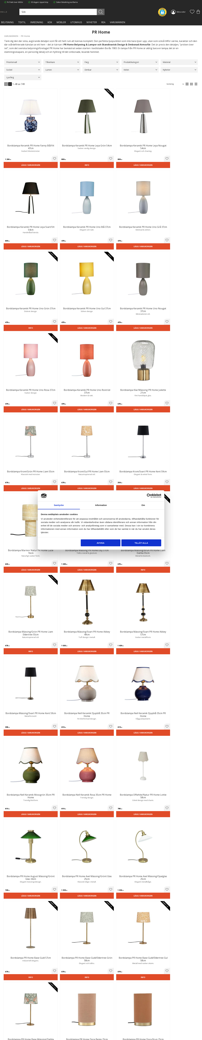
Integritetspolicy (60, 1023)
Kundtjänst (107, 1018)
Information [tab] (101, 505)
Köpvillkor (107, 1020)
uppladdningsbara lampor (137, 772)
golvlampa (28, 762)
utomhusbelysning (14, 793)
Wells (114, 622)
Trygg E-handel (60, 1018)
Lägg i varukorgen (19, 143)
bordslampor (107, 758)
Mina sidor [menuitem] (181, 12)
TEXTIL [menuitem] (22, 22)
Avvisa (100, 543)
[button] (192, 12)
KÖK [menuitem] (50, 22)
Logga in (106, 1031)
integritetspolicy (171, 985)
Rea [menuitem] (103, 22)
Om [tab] (143, 505)
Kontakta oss (59, 1026)
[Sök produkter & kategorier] (83, 12)
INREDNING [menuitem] (36, 22)
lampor (121, 862)
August (65, 626)
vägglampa (86, 765)
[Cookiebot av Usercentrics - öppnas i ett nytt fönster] (149, 496)
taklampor (68, 754)
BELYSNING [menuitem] (7, 22)
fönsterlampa (147, 765)
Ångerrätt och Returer (63, 1020)
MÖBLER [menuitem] (61, 22)
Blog (55, 1029)
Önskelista (107, 1034)
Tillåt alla (141, 543)
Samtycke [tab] (59, 505)
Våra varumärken (61, 1032)
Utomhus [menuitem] (76, 22)
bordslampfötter (74, 758)
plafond (183, 751)
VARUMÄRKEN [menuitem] (117, 22)
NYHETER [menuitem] (92, 22)
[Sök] (113, 12)
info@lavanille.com (18, 1028)
